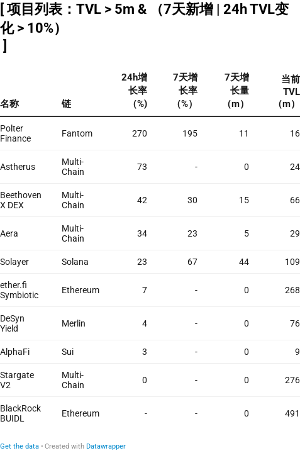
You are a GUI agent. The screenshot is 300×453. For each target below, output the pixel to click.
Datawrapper (106, 446)
